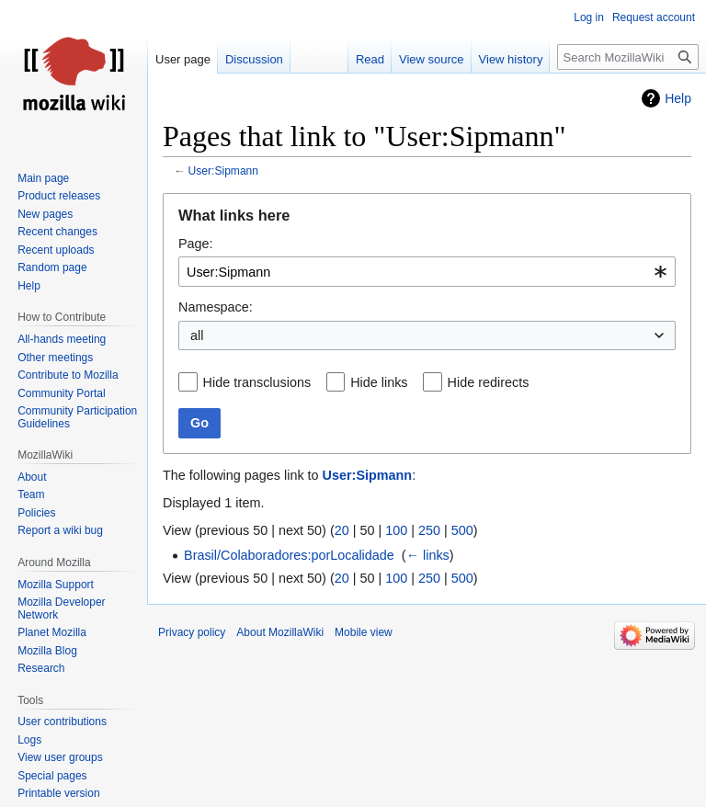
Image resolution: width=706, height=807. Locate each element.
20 (342, 530)
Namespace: (215, 307)
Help (678, 98)
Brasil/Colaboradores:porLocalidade (289, 555)
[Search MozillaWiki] (628, 57)
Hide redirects (489, 382)
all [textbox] (196, 335)
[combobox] (427, 271)
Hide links (378, 382)
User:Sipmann (223, 171)
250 (429, 530)
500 (462, 530)
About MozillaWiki (280, 632)
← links (428, 555)
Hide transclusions (257, 382)
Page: (195, 243)
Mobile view (364, 632)
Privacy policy (191, 632)
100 (396, 530)
